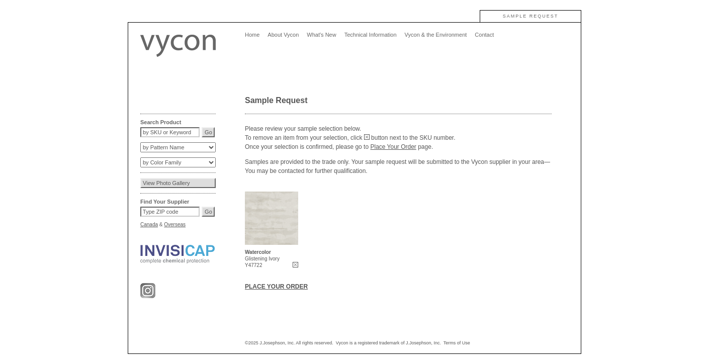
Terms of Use (457, 342)
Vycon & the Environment (436, 35)
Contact (484, 35)
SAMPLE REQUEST (531, 16)
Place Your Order (393, 146)
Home (252, 35)
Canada (149, 224)
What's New (321, 35)
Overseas (175, 224)
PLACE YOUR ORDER (276, 286)
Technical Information (370, 35)
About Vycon (283, 35)
